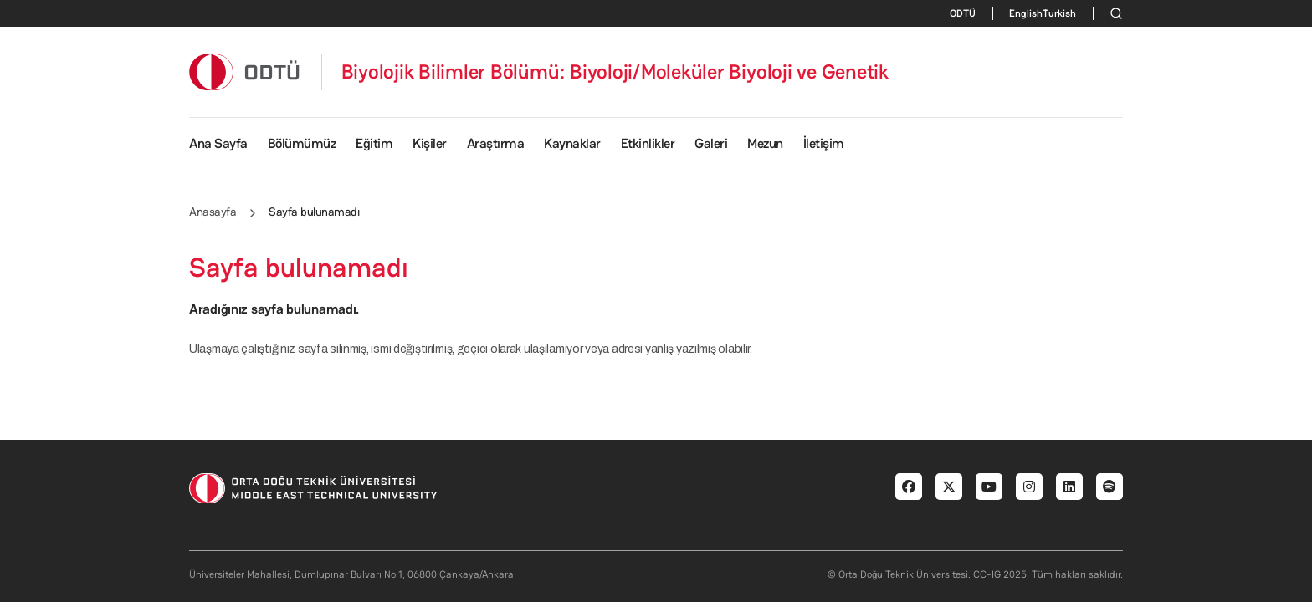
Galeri (710, 143)
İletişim (823, 143)
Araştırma (496, 143)
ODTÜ (963, 13)
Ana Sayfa (218, 143)
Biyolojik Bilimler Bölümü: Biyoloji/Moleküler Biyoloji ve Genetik (615, 72)
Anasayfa (212, 211)
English (1026, 13)
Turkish (1059, 13)
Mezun (765, 143)
